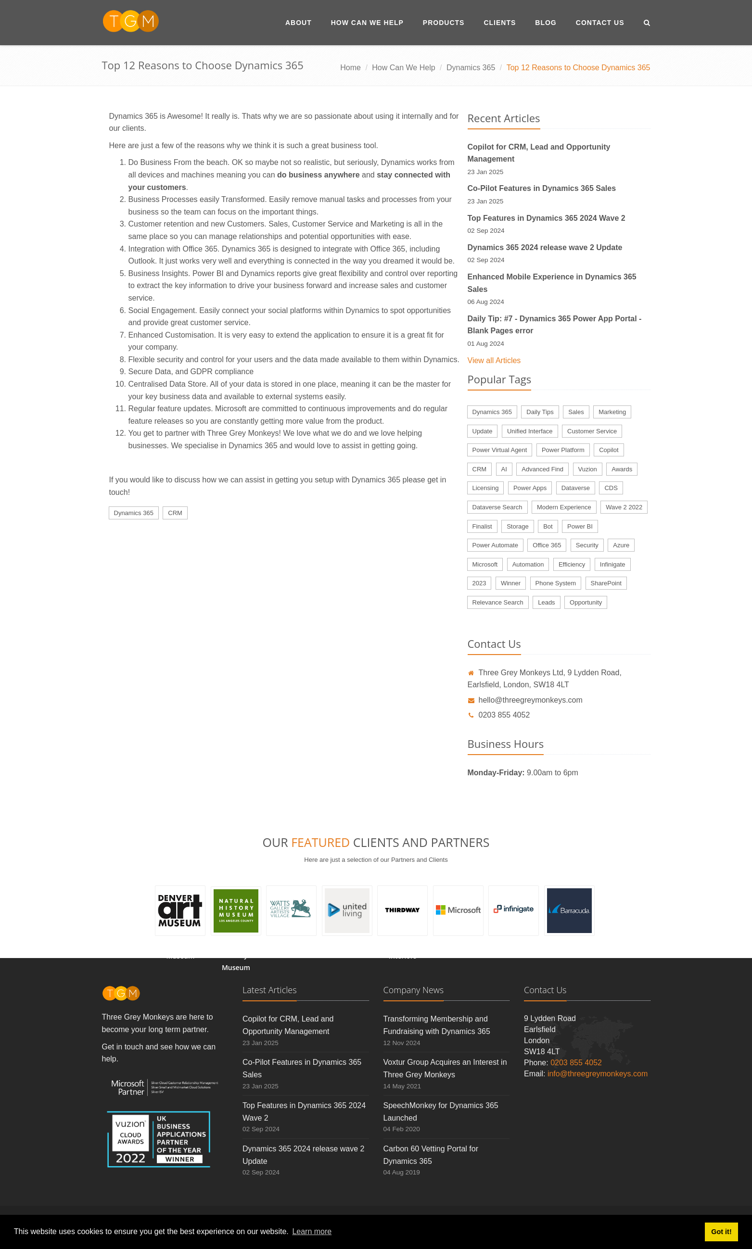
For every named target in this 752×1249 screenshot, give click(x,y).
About (298, 22)
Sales (576, 412)
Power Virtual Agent (499, 450)
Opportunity (586, 602)
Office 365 (547, 545)
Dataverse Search (497, 507)
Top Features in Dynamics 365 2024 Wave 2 (546, 218)
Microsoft (485, 564)
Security (587, 545)
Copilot (608, 450)
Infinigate (612, 564)
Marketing (612, 412)
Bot (548, 526)
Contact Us (600, 22)
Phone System (555, 583)
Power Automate (495, 545)
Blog (545, 22)
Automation (528, 564)
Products (444, 22)
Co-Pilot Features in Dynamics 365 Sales (542, 188)
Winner (511, 583)
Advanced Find (542, 469)
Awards (622, 469)
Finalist (482, 526)
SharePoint (606, 583)
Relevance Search (497, 602)
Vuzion (587, 469)
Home (350, 67)
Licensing (485, 488)
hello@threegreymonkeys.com (525, 700)
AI (504, 469)
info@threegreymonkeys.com (598, 1074)
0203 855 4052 (499, 715)
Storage (518, 526)
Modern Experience (564, 507)
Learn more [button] (311, 1231)
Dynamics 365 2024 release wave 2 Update (545, 247)
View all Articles (494, 360)
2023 (479, 583)
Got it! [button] (721, 1232)
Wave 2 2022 (624, 507)
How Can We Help (367, 22)
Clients (500, 22)
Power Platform (563, 450)
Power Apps (530, 488)
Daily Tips (539, 412)
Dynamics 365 (470, 67)
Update (482, 431)
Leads (546, 602)
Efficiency (572, 564)
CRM (175, 513)
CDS (610, 488)
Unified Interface (530, 431)
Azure (621, 545)
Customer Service (592, 431)
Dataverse (575, 488)
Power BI (580, 526)
